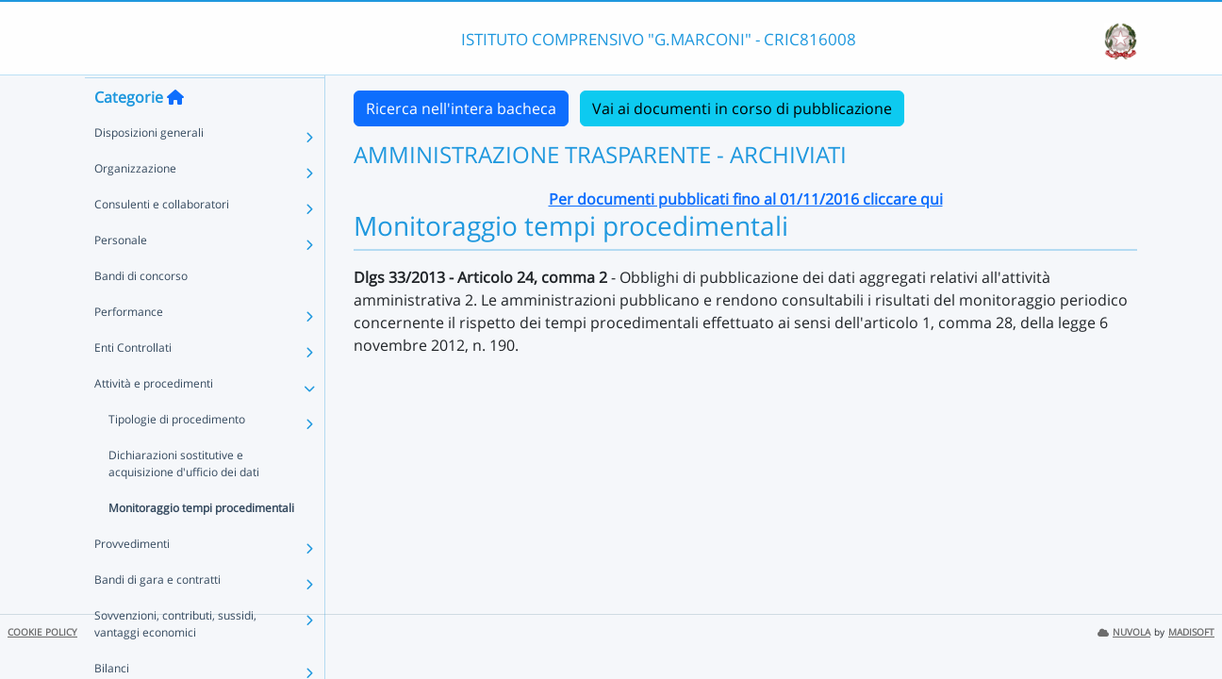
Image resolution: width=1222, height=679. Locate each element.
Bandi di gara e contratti (157, 615)
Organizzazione (135, 204)
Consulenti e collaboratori (161, 240)
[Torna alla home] (175, 133)
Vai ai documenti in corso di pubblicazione (742, 108)
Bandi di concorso (141, 312)
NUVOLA (1124, 632)
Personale (120, 276)
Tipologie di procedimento (176, 455)
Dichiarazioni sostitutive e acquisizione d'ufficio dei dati (183, 499)
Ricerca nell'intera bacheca (461, 108)
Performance (128, 348)
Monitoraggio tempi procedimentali (201, 544)
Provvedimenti (132, 579)
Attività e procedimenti (153, 419)
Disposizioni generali (149, 168)
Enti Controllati (133, 383)
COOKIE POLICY (42, 632)
